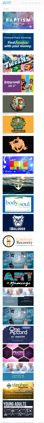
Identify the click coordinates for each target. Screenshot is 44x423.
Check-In (29, 2)
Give (32, 2)
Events (23, 2)
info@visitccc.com (25, 422)
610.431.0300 (29, 422)
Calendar (35, 2)
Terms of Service (3, 422)
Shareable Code (41, 422)
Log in (39, 2)
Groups (26, 2)
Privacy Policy (7, 422)
